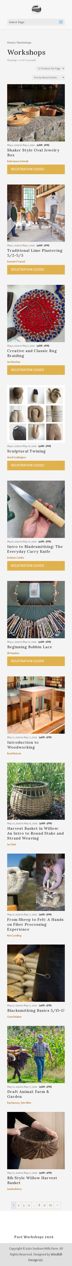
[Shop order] (48, 77)
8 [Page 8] (39, 1205)
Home (11, 42)
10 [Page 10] (50, 1205)
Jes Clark (11, 844)
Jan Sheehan (13, 362)
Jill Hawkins (13, 653)
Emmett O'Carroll (16, 261)
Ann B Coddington (16, 457)
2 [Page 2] (18, 1205)
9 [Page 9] (44, 1205)
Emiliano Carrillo (15, 558)
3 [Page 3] (24, 1205)
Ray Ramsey (13, 1103)
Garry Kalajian (14, 1017)
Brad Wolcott (14, 753)
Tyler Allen (26, 1103)
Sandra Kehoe (14, 1189)
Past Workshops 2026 (34, 1237)
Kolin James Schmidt (17, 161)
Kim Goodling (14, 935)
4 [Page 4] (29, 1205)
